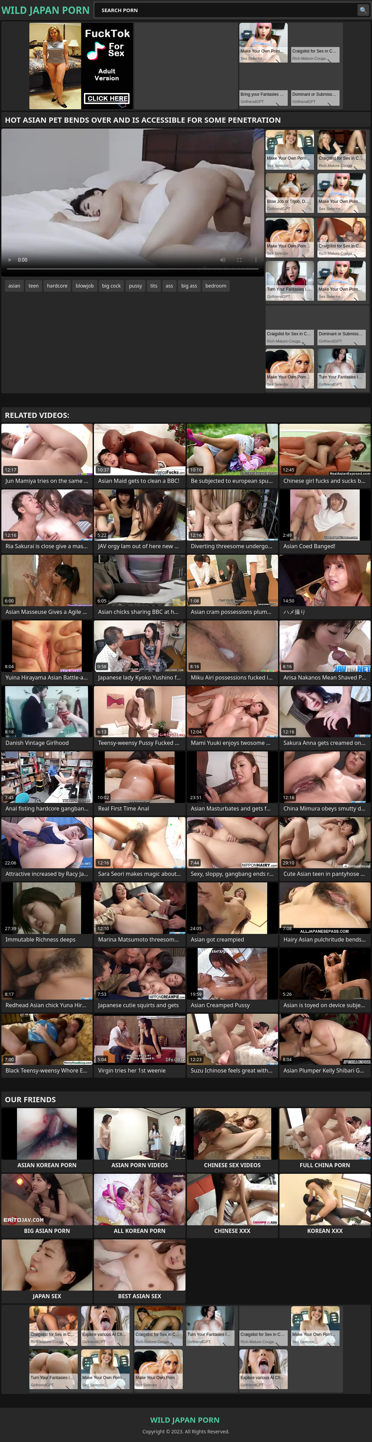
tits (153, 285)
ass (169, 285)
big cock (111, 285)
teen (34, 285)
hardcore (57, 285)
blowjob (85, 285)
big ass (189, 285)
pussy (135, 285)
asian (14, 285)
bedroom (216, 285)
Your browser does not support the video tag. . (132, 203)
